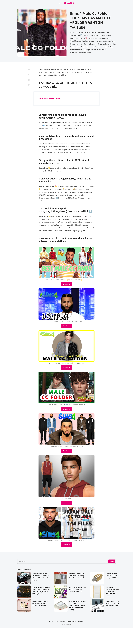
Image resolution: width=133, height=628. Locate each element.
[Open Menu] (60, 3)
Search (112, 561)
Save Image (66, 284)
